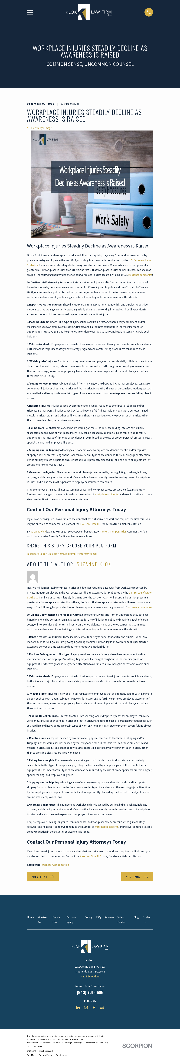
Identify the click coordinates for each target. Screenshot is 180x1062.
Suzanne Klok (38, 531)
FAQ (98, 917)
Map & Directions (90, 976)
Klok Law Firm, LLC (90, 524)
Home (30, 917)
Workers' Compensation (113, 531)
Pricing (88, 917)
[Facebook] (94, 1008)
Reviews (109, 917)
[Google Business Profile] (102, 1008)
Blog (136, 917)
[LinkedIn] (78, 1008)
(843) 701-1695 (90, 992)
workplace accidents (106, 494)
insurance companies (140, 275)
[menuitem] (31, 1055)
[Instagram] (86, 1008)
